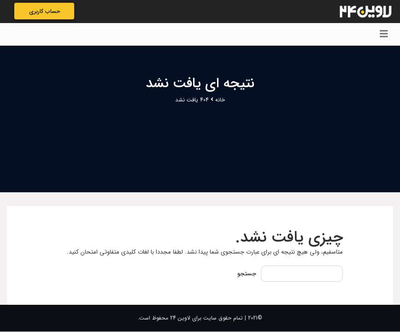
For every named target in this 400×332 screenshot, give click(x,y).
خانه (220, 99)
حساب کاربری (44, 11)
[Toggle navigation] (384, 34)
